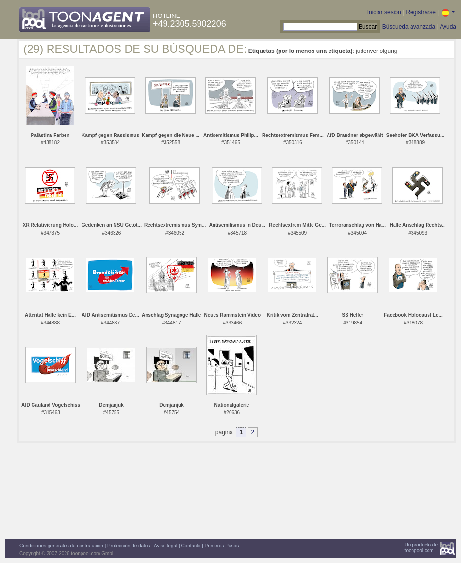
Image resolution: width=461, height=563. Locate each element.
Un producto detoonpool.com (421, 547)
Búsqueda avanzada (408, 26)
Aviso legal (165, 545)
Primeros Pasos (222, 545)
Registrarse (420, 12)
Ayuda (448, 26)
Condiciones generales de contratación (61, 545)
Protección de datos (128, 545)
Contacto (190, 545)
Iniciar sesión (384, 12)
